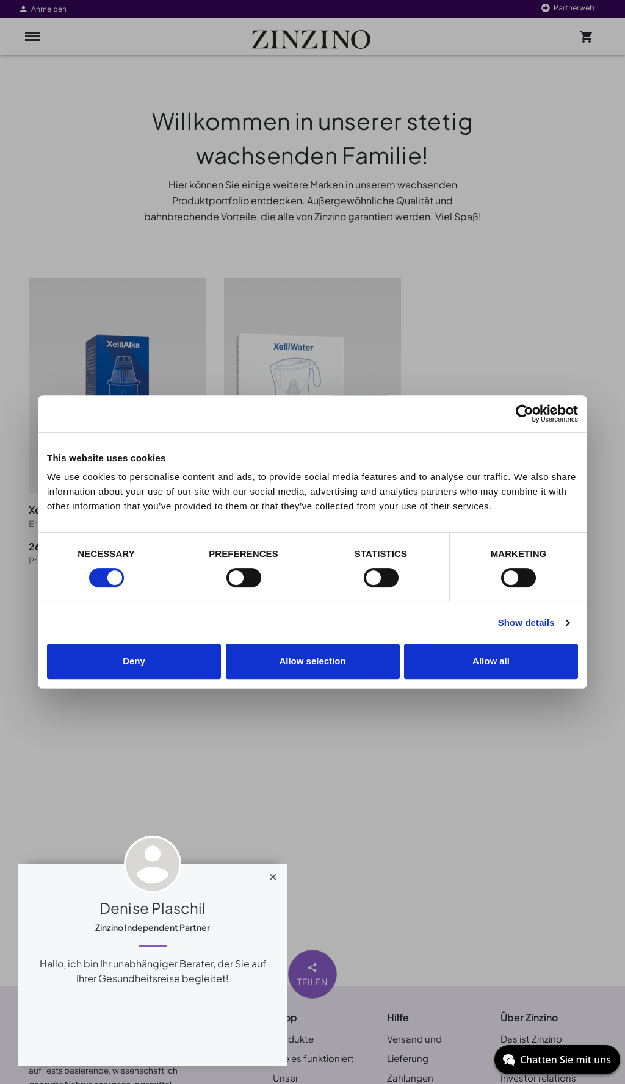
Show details (526, 622)
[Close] (273, 874)
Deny (134, 661)
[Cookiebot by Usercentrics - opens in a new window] (524, 413)
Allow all (491, 661)
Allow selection (312, 661)
